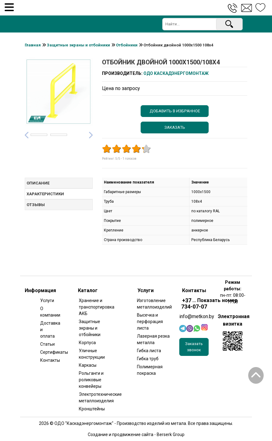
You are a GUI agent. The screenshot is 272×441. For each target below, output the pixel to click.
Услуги (47, 300)
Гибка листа (149, 350)
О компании (47, 312)
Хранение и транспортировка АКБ (95, 307)
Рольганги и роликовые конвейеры (91, 380)
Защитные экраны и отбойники (89, 328)
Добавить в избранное (175, 111)
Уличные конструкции (92, 354)
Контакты (47, 360)
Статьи (47, 344)
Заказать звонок (194, 346)
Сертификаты (47, 352)
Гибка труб (148, 358)
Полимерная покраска (150, 370)
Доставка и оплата (47, 330)
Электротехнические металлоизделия (95, 397)
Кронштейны (92, 408)
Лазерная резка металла (153, 339)
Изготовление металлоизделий (153, 303)
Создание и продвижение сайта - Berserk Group (136, 434)
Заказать (174, 127)
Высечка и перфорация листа (150, 322)
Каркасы (87, 365)
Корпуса (87, 342)
